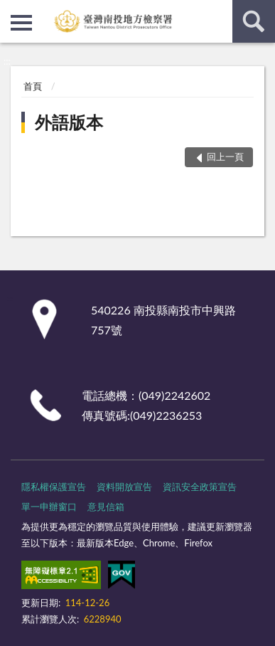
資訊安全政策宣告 (200, 486)
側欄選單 (21, 23)
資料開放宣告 (124, 486)
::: (11, 10)
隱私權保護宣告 (53, 486)
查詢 (253, 21)
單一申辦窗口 (49, 506)
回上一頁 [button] (225, 156)
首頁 (32, 86)
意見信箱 (105, 506)
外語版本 (69, 122)
